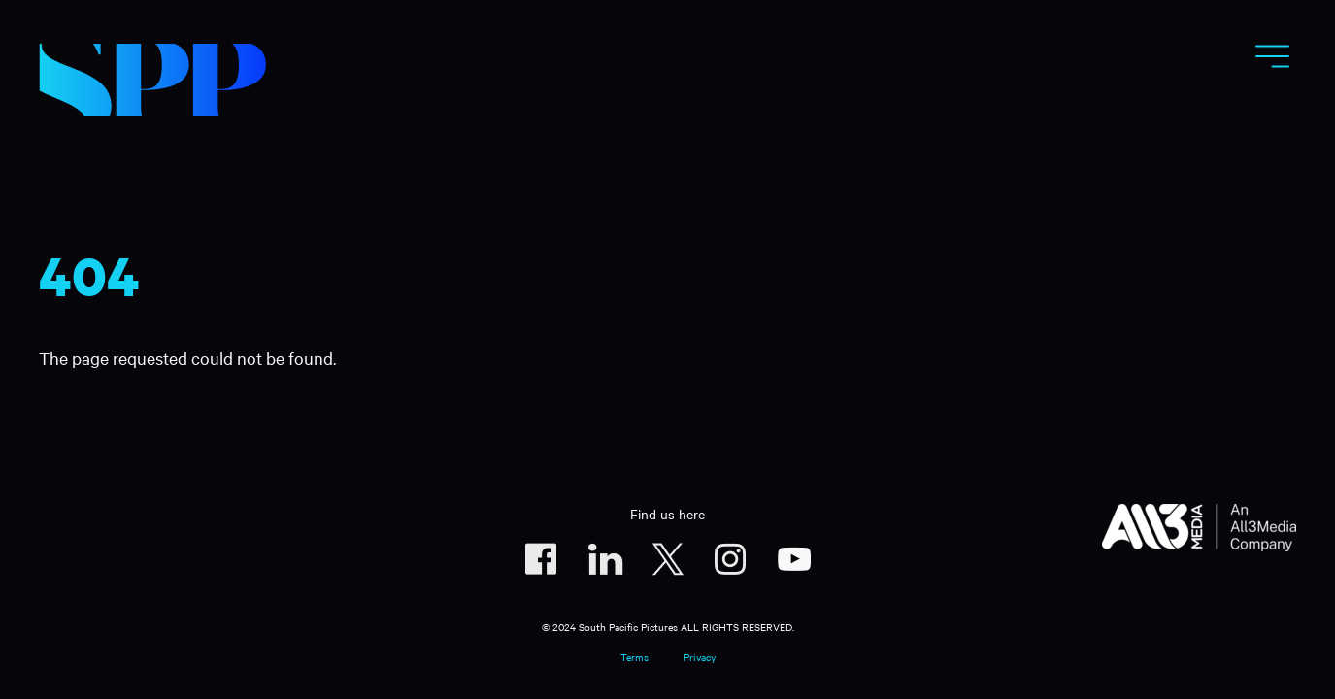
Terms (634, 656)
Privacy (700, 656)
